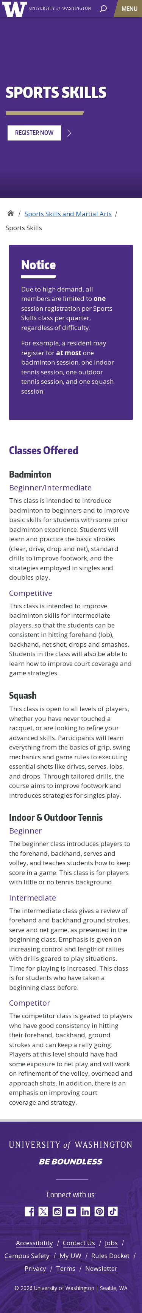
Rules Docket (110, 1255)
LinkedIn (85, 1211)
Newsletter (101, 1268)
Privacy (35, 1268)
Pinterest (99, 1211)
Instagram (57, 1211)
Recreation (10, 211)
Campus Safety (27, 1255)
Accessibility (34, 1242)
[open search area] (103, 8)
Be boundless (71, 1162)
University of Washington (16, 8)
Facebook (29, 1211)
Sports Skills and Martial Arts (68, 213)
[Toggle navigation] (130, 8)
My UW (70, 1255)
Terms (65, 1268)
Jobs (111, 1242)
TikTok (113, 1211)
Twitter (43, 1211)
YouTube (71, 1211)
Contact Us (79, 1242)
